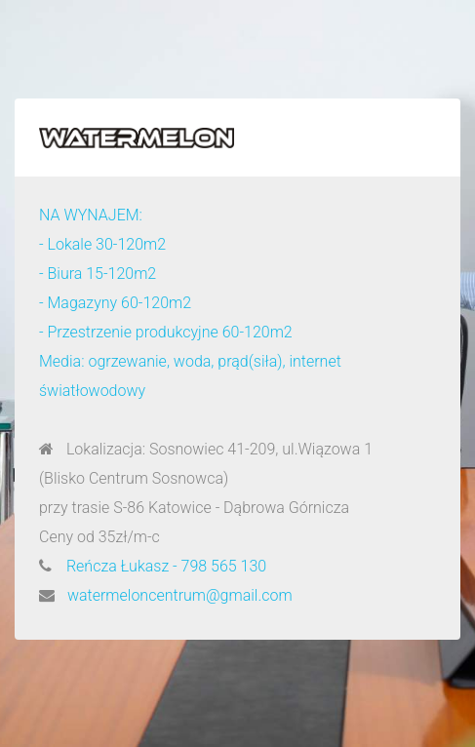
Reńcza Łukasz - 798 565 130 (166, 566)
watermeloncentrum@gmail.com (180, 595)
